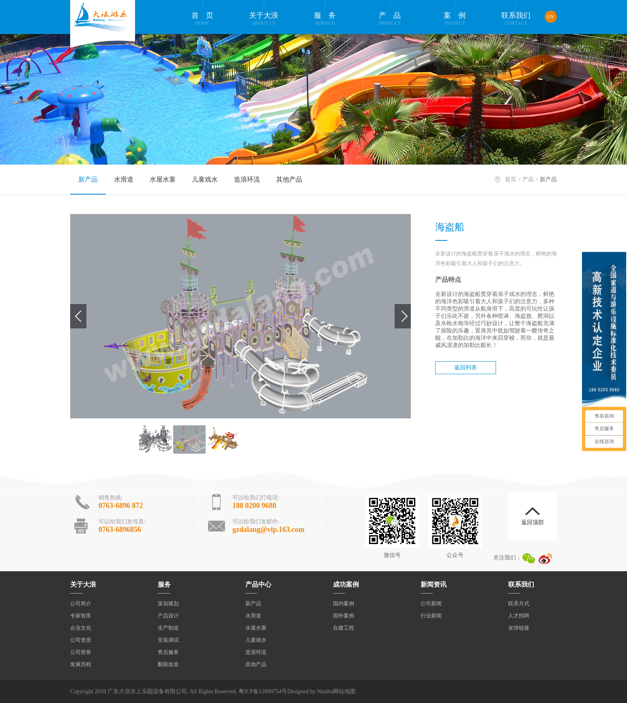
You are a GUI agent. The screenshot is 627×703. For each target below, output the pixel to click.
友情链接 (518, 628)
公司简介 (80, 603)
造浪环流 (247, 179)
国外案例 (343, 616)
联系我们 (515, 18)
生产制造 (168, 628)
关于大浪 (263, 18)
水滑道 (123, 179)
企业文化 (80, 628)
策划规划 (168, 603)
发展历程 (80, 664)
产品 (389, 18)
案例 (454, 18)
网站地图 (344, 691)
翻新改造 (168, 664)
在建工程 (343, 628)
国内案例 (343, 603)
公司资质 (80, 640)
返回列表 (465, 367)
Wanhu (325, 691)
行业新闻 (431, 616)
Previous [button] (78, 316)
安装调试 (168, 640)
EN (551, 16)
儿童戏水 (205, 179)
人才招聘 (518, 616)
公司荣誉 (80, 652)
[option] (240, 316)
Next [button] (403, 316)
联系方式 (518, 603)
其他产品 (289, 179)
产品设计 (168, 616)
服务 (325, 18)
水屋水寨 (163, 179)
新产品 (88, 179)
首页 (202, 18)
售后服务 (168, 652)
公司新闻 (431, 603)
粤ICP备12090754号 (262, 691)
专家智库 (80, 616)
